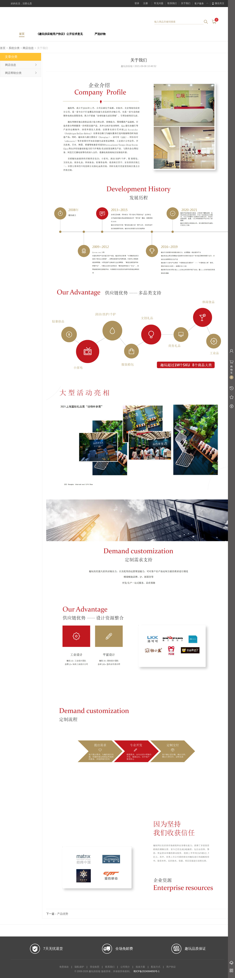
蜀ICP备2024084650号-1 (146, 971)
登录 (137, 3)
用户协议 (171, 966)
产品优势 (62, 913)
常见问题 (158, 3)
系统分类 (14, 48)
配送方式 (155, 966)
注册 (145, 3)
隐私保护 (79, 966)
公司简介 (125, 966)
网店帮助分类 (13, 72)
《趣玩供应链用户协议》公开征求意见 (59, 34)
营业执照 (94, 966)
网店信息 (28, 48)
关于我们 (185, 3)
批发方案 (140, 966)
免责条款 (64, 966)
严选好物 (100, 34)
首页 (21, 34)
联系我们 (172, 3)
